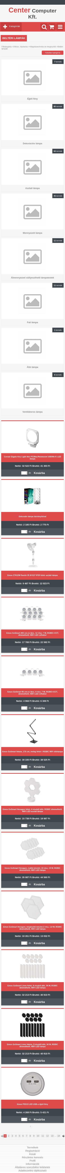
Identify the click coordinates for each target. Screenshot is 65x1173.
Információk (32, 1163)
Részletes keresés (32, 1157)
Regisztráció (32, 1150)
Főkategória (7, 47)
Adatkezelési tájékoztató (33, 1170)
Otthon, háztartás (20, 47)
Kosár (32, 1154)
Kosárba (39, 473)
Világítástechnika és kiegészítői (42, 47)
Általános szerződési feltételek (32, 1167)
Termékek (32, 1147)
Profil (32, 1160)
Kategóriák (14, 26)
